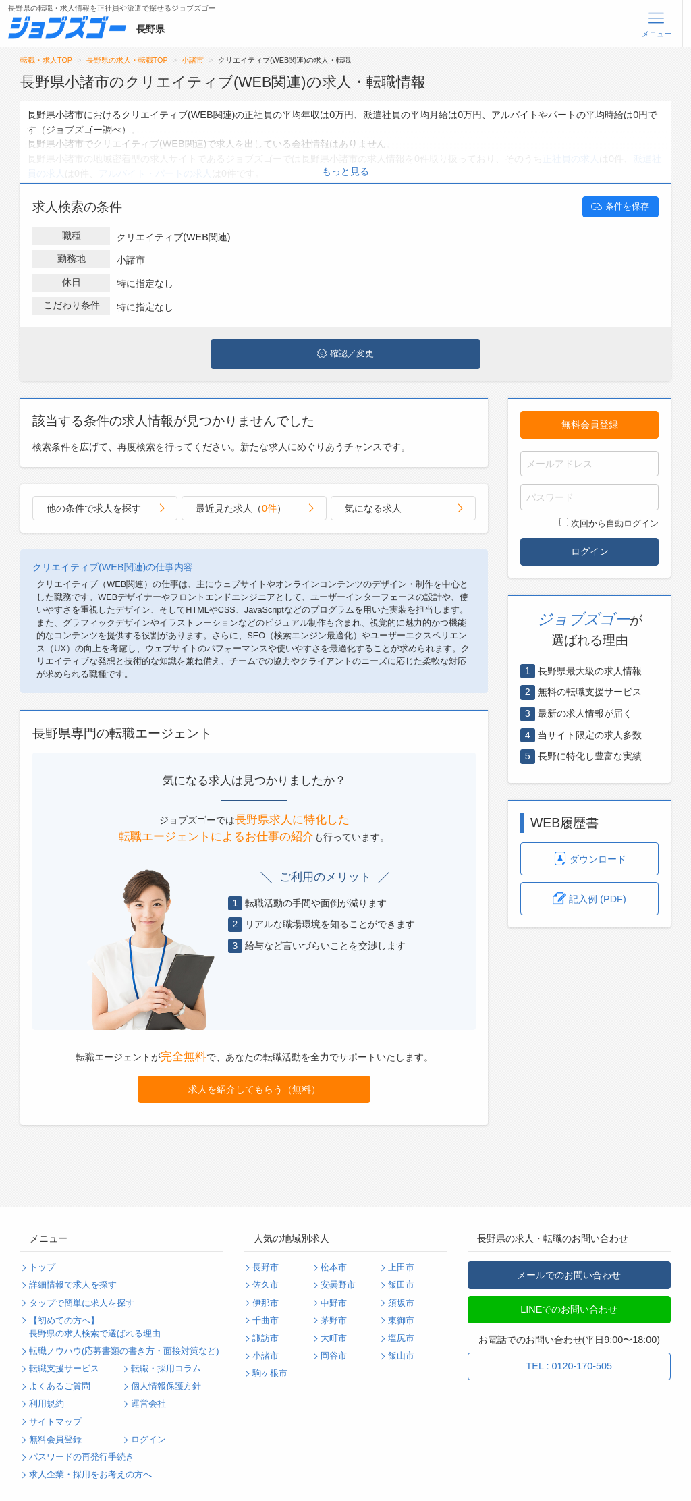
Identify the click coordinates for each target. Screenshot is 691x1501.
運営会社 (148, 1404)
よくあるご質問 (59, 1386)
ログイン (590, 551)
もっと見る (345, 171)
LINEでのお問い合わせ (568, 1309)
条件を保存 (620, 206)
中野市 (334, 1303)
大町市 (334, 1338)
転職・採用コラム (166, 1368)
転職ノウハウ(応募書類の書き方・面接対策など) (124, 1351)
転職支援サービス (64, 1368)
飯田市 (401, 1285)
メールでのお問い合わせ (569, 1275)
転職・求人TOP (46, 60)
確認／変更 (345, 353)
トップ (42, 1267)
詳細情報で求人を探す (73, 1285)
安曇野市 (338, 1285)
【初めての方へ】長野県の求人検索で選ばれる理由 (95, 1327)
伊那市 (265, 1303)
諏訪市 (265, 1338)
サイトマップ (55, 1422)
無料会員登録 (589, 424)
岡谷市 (334, 1356)
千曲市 (265, 1321)
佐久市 (265, 1285)
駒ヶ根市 (269, 1373)
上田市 (401, 1267)
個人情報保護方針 (166, 1386)
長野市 (265, 1267)
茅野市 (334, 1321)
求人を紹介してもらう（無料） (254, 1089)
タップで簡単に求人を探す (81, 1303)
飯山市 (401, 1356)
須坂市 (401, 1303)
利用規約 (46, 1404)
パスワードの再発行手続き (81, 1457)
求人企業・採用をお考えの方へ (90, 1474)
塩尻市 (401, 1338)
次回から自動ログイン (609, 523)
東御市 (401, 1321)
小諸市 (193, 60)
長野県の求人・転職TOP (127, 60)
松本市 (334, 1267)
